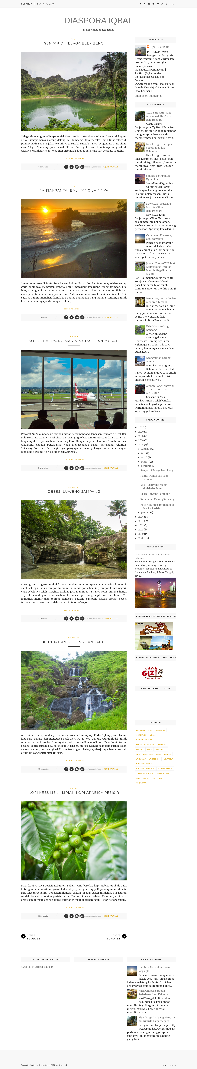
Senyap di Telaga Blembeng (74, 43)
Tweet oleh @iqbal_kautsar (37, 966)
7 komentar (43, 317)
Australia (140, 730)
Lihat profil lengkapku (148, 95)
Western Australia (144, 754)
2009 (141, 538)
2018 (141, 436)
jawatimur (168, 759)
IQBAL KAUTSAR (111, 167)
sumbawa (157, 778)
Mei (143, 453)
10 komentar (43, 916)
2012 (141, 525)
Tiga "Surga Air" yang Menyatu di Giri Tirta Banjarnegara (159, 116)
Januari (145, 512)
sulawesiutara (162, 773)
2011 (140, 529)
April (144, 457)
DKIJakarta (160, 730)
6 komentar (43, 167)
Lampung (162, 745)
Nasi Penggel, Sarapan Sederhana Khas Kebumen (159, 148)
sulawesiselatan (165, 768)
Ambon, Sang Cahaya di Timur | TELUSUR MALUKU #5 (160, 389)
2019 (141, 431)
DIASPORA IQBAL (98, 20)
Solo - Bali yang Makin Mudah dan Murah (74, 341)
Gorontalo (141, 735)
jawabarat (141, 759)
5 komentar (43, 468)
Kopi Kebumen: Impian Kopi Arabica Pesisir (74, 793)
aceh (158, 754)
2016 (141, 440)
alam (74, 39)
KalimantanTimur (144, 740)
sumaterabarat (143, 778)
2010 (141, 533)
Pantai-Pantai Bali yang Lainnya (74, 190)
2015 (141, 444)
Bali (150, 730)
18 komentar (43, 769)
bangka (167, 754)
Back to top (169, 1065)
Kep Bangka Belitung (145, 745)
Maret (144, 461)
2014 (141, 516)
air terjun (74, 487)
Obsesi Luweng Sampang (73, 491)
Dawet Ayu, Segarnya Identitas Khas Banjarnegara (158, 207)
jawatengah (154, 759)
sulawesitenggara (144, 773)
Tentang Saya (46, 3)
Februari (146, 465)
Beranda (26, 3)
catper (74, 788)
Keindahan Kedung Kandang (74, 642)
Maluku (139, 749)
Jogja (152, 735)
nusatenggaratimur (145, 768)
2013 (141, 521)
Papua (149, 749)
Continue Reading (74, 158)
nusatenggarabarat (145, 764)
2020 (141, 427)
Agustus (146, 448)
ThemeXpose (44, 1065)
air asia (74, 336)
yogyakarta (141, 783)
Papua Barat (161, 749)
